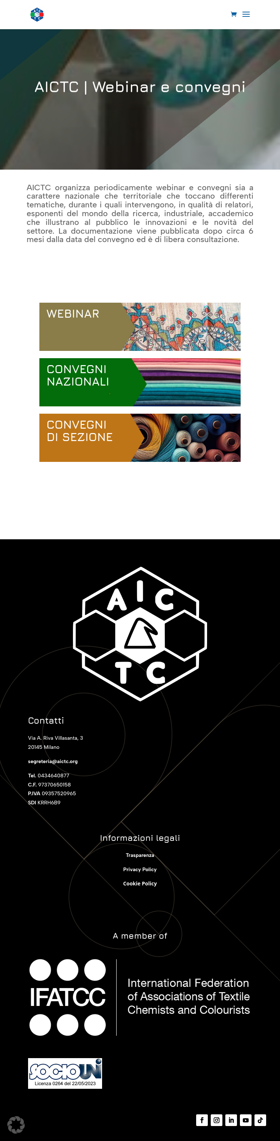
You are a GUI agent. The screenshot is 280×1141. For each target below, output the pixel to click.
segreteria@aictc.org (53, 761)
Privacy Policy (140, 869)
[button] (16, 1125)
